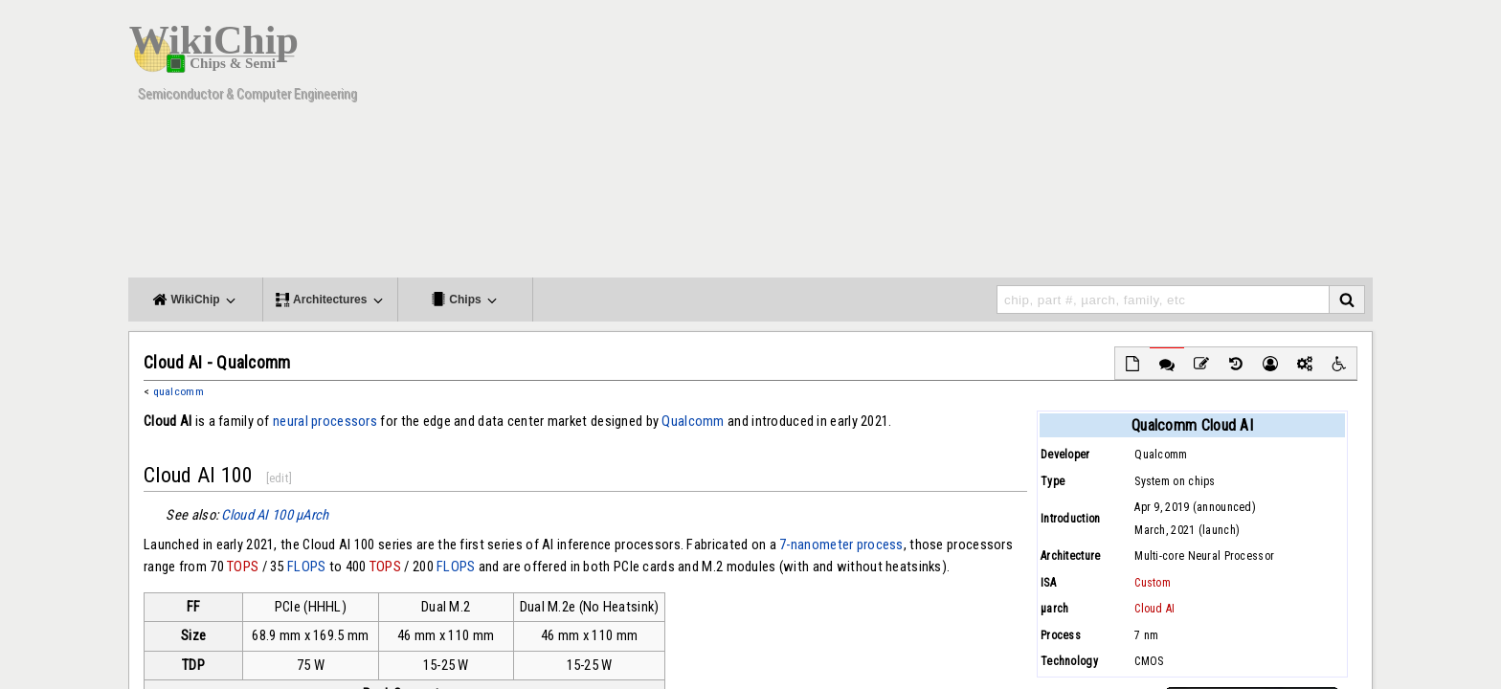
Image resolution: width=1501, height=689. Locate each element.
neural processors (325, 421)
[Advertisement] (1023, 144)
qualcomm (178, 391)
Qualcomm (692, 421)
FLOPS (306, 566)
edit (279, 478)
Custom (1152, 582)
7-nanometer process (841, 544)
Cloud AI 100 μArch (274, 514)
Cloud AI (1154, 608)
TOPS (242, 566)
